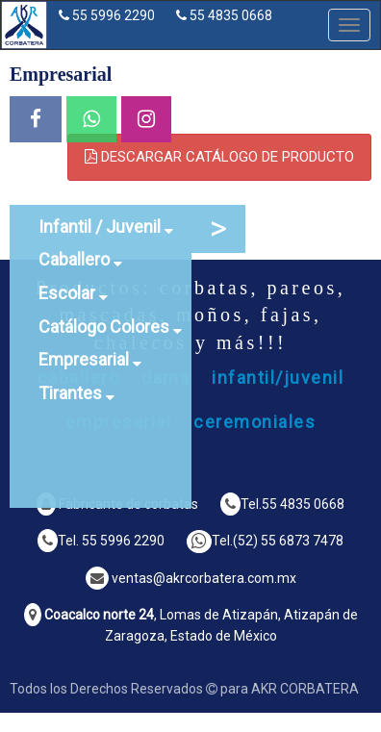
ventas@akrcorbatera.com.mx (204, 578)
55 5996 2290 (113, 15)
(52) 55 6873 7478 (288, 540)
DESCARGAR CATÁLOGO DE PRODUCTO (219, 156)
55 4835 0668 (231, 15)
